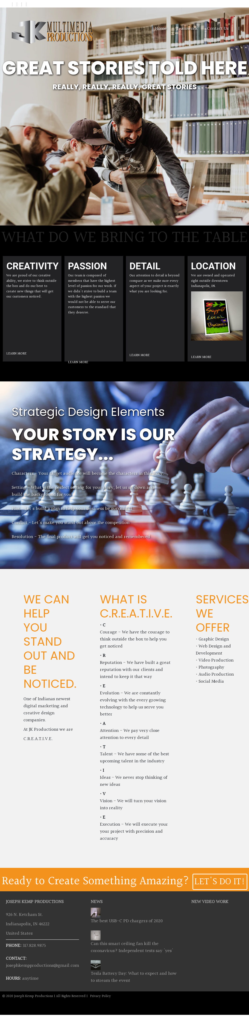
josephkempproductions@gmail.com (42, 965)
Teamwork (187, 28)
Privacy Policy (100, 996)
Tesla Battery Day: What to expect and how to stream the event (134, 977)
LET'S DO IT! (219, 881)
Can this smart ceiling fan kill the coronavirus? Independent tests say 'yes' (132, 947)
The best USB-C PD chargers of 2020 (127, 921)
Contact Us (218, 28)
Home (161, 28)
